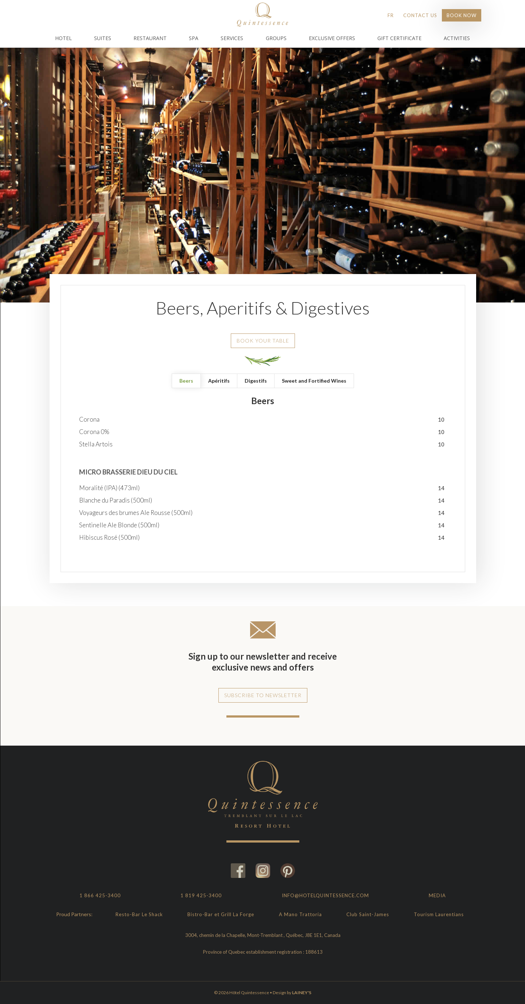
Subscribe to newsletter (263, 695)
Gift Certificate (399, 38)
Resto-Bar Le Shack (139, 914)
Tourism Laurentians (439, 914)
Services (232, 38)
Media (437, 895)
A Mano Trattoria (300, 914)
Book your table (263, 340)
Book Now (462, 15)
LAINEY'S (301, 992)
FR (391, 15)
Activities (457, 38)
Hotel (63, 38)
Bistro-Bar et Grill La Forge (220, 914)
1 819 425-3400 (201, 895)
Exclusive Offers (332, 38)
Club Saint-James (367, 914)
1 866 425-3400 (100, 895)
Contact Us (420, 15)
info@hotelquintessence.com (325, 895)
